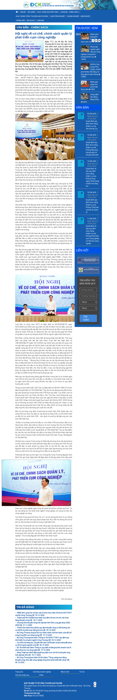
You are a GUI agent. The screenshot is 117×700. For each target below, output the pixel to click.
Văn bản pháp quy (22, 675)
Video (41, 675)
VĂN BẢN (40, 20)
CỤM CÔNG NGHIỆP (57, 16)
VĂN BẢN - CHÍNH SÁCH (70, 12)
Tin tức (82, 672)
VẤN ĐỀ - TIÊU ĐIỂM (27, 12)
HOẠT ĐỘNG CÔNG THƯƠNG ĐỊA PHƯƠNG (32, 16)
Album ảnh (65, 672)
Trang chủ (19, 672)
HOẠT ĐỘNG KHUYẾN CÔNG (47, 12)
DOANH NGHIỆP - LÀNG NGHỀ (78, 16)
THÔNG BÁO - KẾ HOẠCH (25, 20)
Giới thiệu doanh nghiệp (42, 672)
